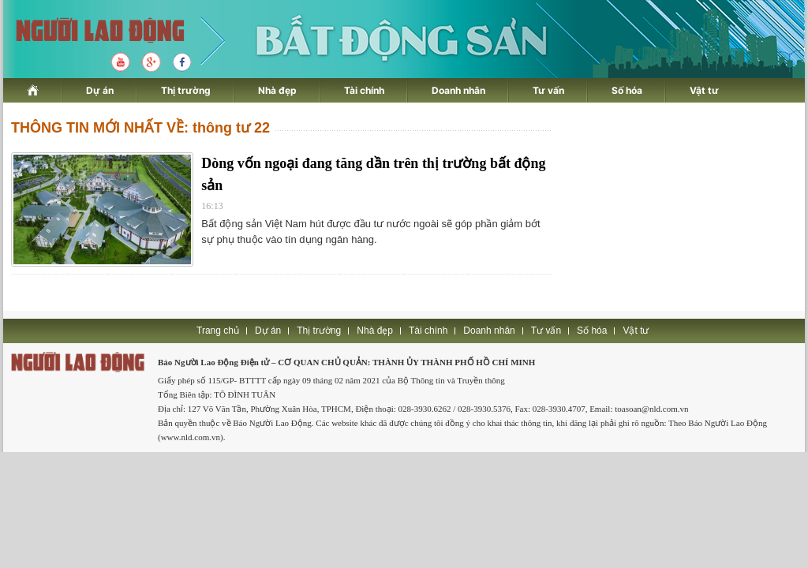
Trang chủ (217, 330)
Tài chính (364, 90)
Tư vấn (548, 90)
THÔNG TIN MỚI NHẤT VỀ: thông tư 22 (140, 128)
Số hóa (627, 90)
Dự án (100, 90)
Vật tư (704, 90)
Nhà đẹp (277, 90)
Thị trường (186, 90)
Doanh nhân (458, 90)
